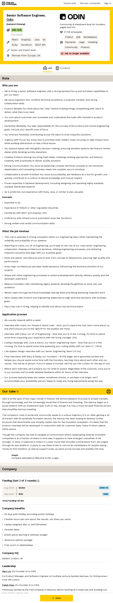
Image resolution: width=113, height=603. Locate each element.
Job (47, 68)
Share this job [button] (14, 581)
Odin (10, 19)
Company (62, 68)
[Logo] (9, 3)
